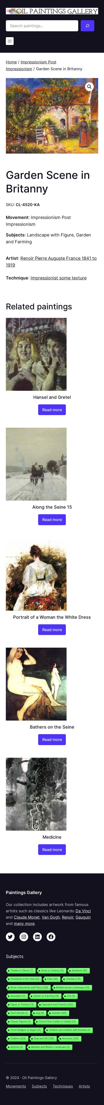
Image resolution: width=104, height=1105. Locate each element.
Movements (16, 1086)
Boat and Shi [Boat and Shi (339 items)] (44, 1038)
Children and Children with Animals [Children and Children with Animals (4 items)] (69, 1030)
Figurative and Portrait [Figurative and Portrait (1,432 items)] (57, 1004)
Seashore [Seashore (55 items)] (79, 970)
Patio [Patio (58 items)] (52, 979)
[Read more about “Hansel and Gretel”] (52, 409)
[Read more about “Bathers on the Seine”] (52, 739)
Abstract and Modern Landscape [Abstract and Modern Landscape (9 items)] (50, 1047)
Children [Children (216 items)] (18, 1038)
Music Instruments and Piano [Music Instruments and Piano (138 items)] (29, 987)
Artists (84, 1086)
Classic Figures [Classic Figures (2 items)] (20, 1021)
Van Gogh (51, 917)
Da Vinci (83, 910)
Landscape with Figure (50, 234)
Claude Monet (27, 917)
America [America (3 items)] (16, 1047)
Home (11, 62)
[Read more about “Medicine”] (52, 849)
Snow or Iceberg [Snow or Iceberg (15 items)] (52, 970)
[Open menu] (10, 41)
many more (24, 923)
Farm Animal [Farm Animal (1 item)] (19, 1013)
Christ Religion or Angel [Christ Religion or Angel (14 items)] (25, 1030)
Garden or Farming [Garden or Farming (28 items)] (46, 996)
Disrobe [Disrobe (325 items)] (59, 1013)
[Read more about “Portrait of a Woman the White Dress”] (52, 629)
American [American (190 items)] (70, 1038)
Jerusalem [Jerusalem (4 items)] (17, 996)
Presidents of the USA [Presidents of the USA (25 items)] (24, 979)
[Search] (88, 25)
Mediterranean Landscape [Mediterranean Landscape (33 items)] (72, 987)
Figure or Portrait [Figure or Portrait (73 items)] (22, 1004)
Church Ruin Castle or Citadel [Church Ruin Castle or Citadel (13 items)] (57, 1021)
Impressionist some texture (59, 277)
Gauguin (83, 917)
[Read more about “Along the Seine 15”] (52, 519)
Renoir (67, 917)
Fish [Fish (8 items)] (71, 996)
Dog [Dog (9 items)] (40, 1013)
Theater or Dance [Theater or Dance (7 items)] (21, 970)
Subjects (39, 1086)
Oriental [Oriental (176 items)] (73, 979)
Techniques (63, 1086)
